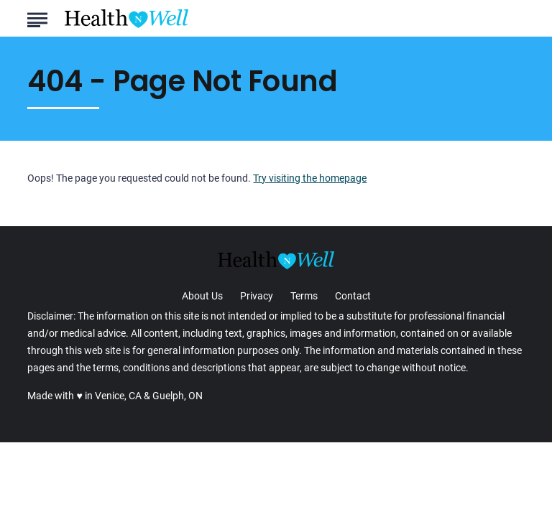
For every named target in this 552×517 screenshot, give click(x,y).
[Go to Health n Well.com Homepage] (126, 18)
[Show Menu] (37, 17)
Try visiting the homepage (310, 178)
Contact (353, 296)
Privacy (256, 296)
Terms (304, 296)
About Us (202, 296)
